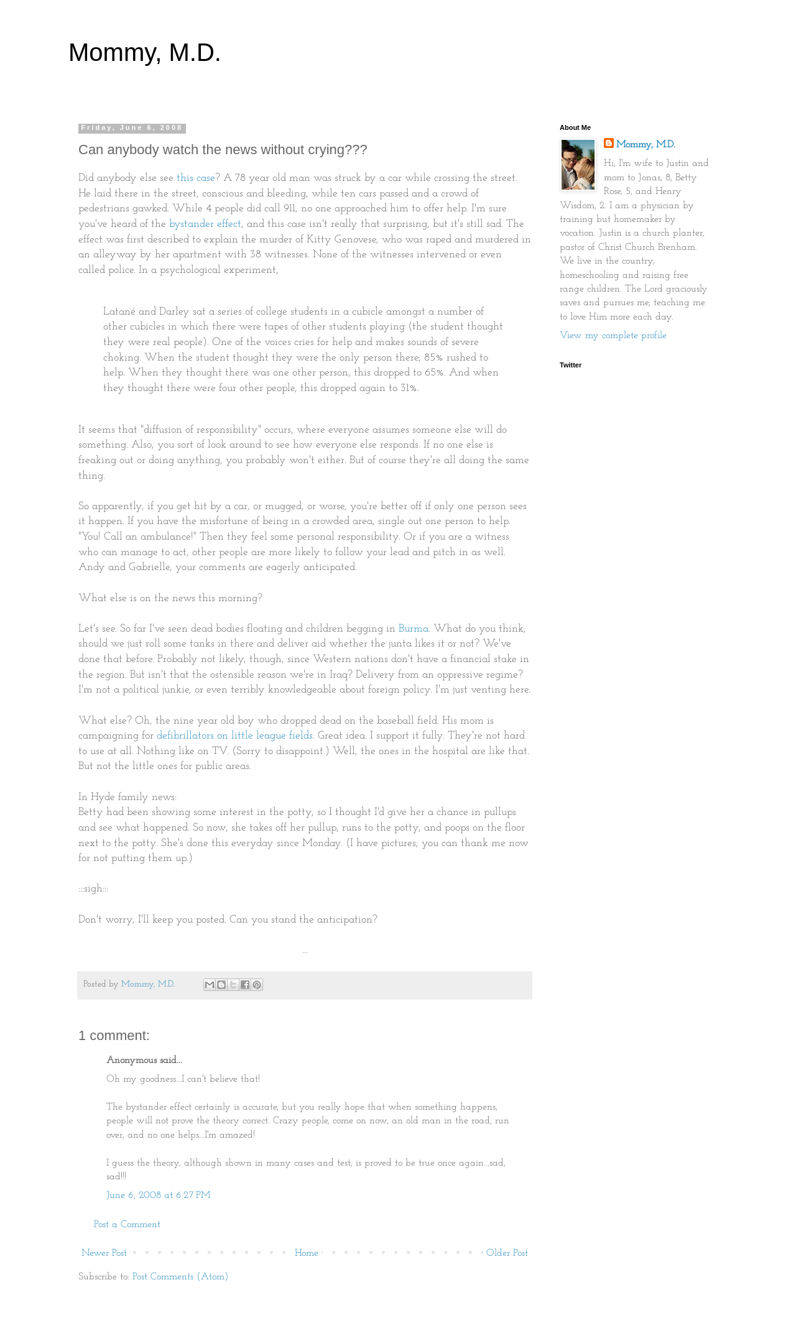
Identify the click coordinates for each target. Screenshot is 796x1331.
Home (306, 1253)
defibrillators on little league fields (235, 735)
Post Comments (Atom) (180, 1277)
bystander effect (205, 224)
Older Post (507, 1253)
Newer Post (104, 1253)
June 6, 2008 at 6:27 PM (158, 1195)
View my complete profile (613, 336)
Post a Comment (127, 1225)
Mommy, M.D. (144, 52)
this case (196, 178)
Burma (413, 629)
